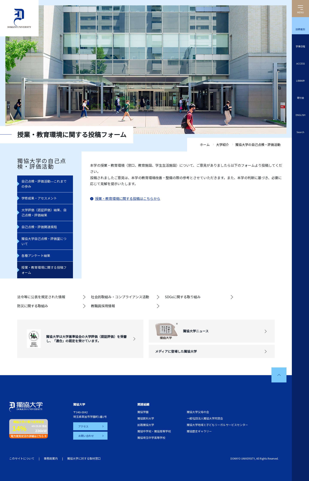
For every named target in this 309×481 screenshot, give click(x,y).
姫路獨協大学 (145, 425)
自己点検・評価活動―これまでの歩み (44, 184)
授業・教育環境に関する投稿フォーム (44, 270)
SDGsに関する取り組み (183, 296)
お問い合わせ (86, 436)
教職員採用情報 (103, 305)
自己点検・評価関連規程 (39, 227)
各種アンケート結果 (35, 255)
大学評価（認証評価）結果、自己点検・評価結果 (44, 212)
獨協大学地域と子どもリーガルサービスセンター (217, 425)
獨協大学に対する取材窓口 (84, 458)
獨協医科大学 (145, 418)
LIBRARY (300, 80)
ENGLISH (300, 115)
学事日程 (300, 46)
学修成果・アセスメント (39, 198)
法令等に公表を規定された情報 (41, 296)
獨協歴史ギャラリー (199, 431)
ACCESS (300, 63)
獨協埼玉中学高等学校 (151, 438)
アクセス (83, 426)
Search (300, 132)
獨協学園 (142, 412)
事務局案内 (51, 458)
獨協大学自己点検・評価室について (44, 241)
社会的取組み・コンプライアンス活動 (120, 296)
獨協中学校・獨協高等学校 (154, 431)
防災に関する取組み (32, 305)
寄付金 (300, 97)
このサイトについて (21, 458)
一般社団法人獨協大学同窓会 (205, 418)
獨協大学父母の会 (198, 412)
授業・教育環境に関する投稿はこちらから (127, 198)
